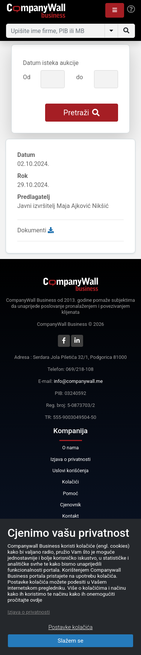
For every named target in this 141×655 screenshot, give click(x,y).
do (79, 77)
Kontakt (70, 516)
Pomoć (70, 493)
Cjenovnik (70, 504)
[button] (114, 10)
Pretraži (82, 112)
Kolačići (70, 482)
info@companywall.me (78, 381)
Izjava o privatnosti (70, 459)
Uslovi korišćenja (70, 470)
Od (26, 77)
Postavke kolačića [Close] (71, 627)
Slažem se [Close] (70, 640)
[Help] (131, 9)
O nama (70, 447)
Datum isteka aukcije (51, 62)
